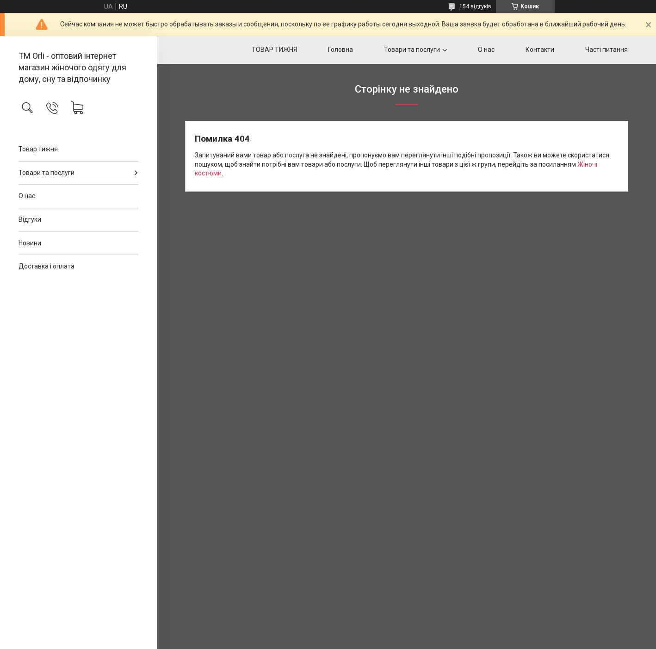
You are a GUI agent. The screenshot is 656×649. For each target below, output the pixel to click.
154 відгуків (475, 6)
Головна (340, 49)
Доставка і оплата (46, 266)
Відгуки (30, 219)
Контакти (540, 49)
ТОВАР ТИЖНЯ (274, 49)
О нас (27, 196)
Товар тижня (38, 149)
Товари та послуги (46, 172)
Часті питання (606, 49)
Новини (30, 243)
